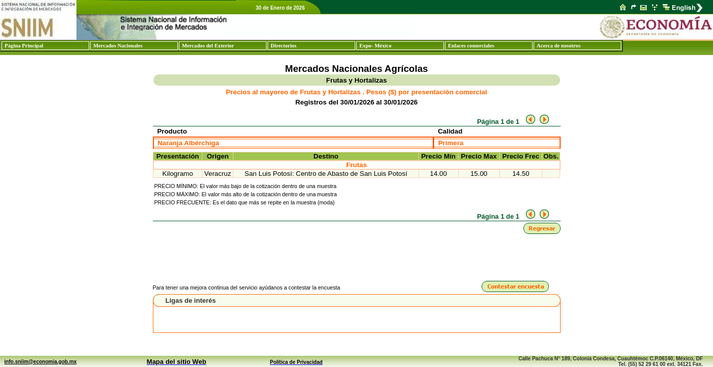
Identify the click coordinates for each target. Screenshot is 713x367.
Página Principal (24, 45)
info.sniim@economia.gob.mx (40, 361)
